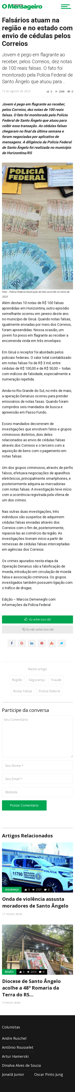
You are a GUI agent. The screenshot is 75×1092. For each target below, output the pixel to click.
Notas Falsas (22, 679)
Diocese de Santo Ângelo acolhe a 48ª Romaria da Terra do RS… (31, 975)
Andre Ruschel (14, 1026)
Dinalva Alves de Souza (21, 1053)
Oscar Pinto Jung (48, 1062)
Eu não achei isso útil (38, 629)
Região (17, 667)
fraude (56, 667)
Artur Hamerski (15, 1044)
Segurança (37, 667)
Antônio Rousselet (17, 1035)
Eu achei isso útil (38, 619)
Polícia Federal (49, 679)
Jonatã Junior (13, 1062)
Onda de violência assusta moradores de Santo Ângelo (35, 890)
